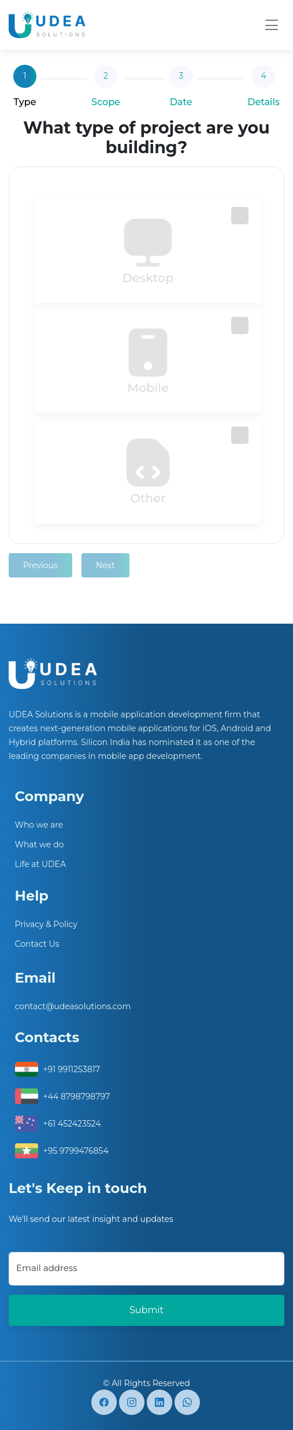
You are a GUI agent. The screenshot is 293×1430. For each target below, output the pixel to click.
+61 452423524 (72, 1124)
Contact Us (37, 944)
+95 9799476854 (76, 1151)
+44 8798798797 (76, 1096)
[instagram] (131, 1402)
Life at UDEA (40, 864)
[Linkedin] (159, 1402)
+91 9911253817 (71, 1069)
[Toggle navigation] (271, 25)
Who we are (39, 825)
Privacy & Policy (46, 924)
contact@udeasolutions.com (73, 1006)
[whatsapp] (187, 1402)
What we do (39, 844)
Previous (40, 565)
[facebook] (104, 1402)
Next (105, 565)
